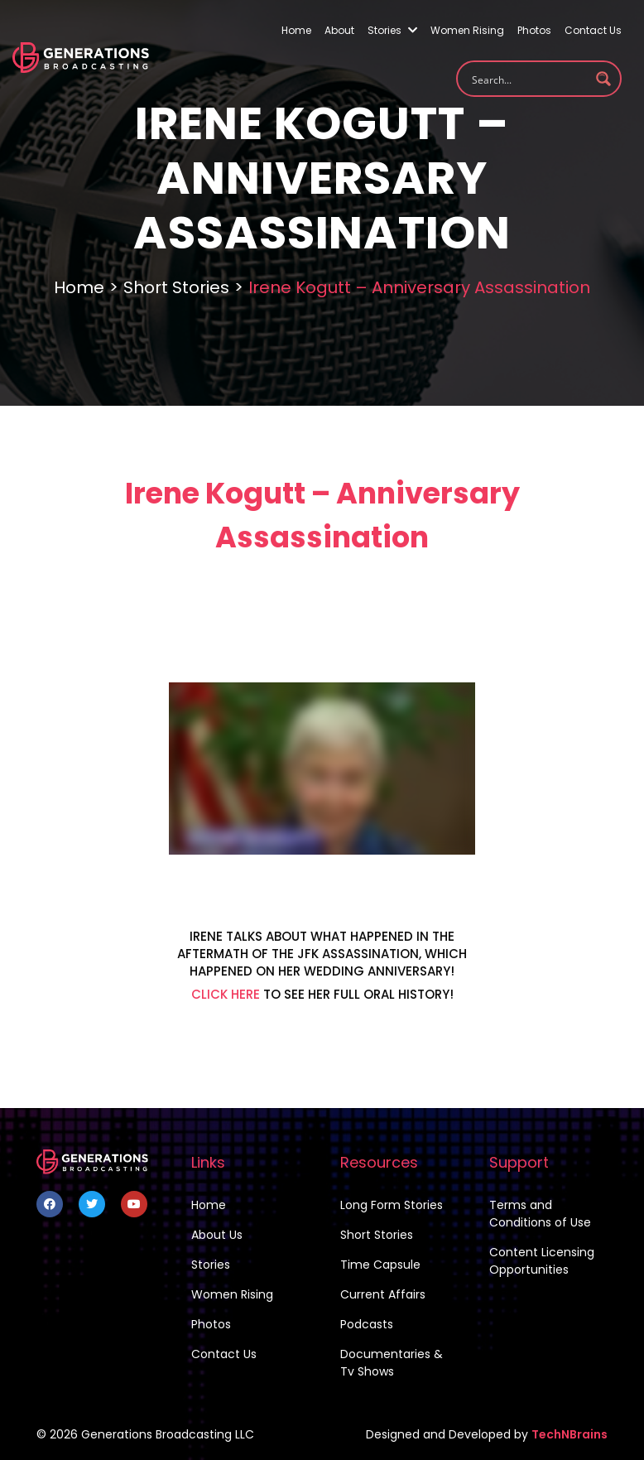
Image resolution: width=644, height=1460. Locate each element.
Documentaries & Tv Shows (391, 1363)
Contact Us (593, 30)
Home (296, 30)
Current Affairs (382, 1294)
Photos (534, 30)
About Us (217, 1234)
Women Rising (467, 30)
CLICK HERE (225, 994)
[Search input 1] (528, 78)
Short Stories (176, 287)
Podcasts (366, 1324)
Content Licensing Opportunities (541, 1261)
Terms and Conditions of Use (540, 1214)
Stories (392, 30)
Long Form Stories (391, 1205)
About (339, 30)
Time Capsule (380, 1264)
